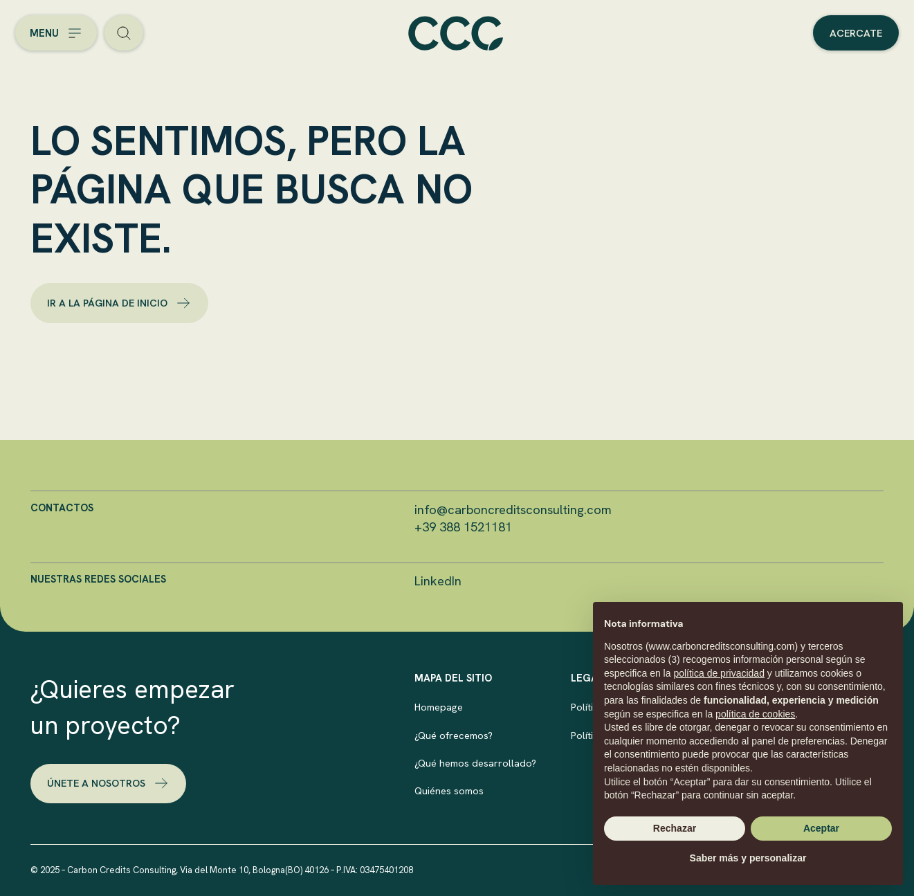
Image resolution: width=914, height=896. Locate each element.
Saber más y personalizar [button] (748, 857)
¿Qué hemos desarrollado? (475, 762)
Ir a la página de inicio (119, 303)
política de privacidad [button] (719, 673)
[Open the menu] (56, 33)
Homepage (438, 706)
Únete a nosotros (108, 783)
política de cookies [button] (755, 714)
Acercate (856, 32)
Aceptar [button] (821, 828)
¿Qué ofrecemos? (453, 735)
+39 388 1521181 (463, 527)
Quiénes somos (449, 790)
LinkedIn (437, 581)
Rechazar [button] (674, 828)
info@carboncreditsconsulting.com (513, 510)
